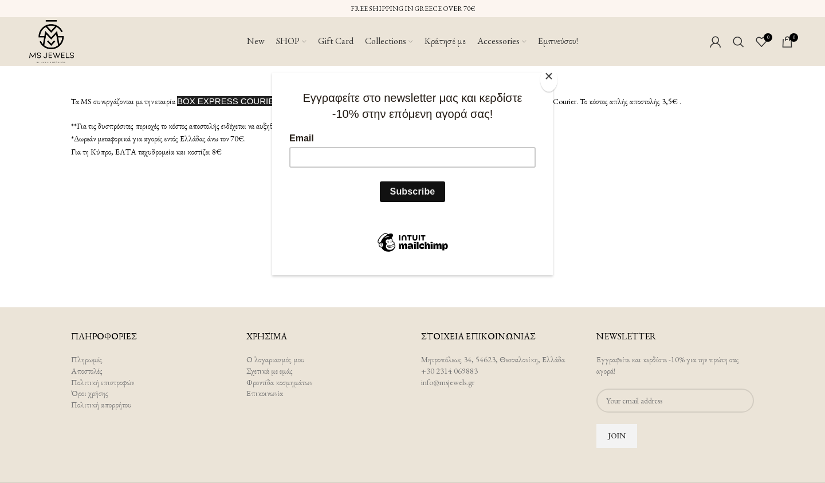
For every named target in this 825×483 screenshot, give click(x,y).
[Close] (550, 79)
